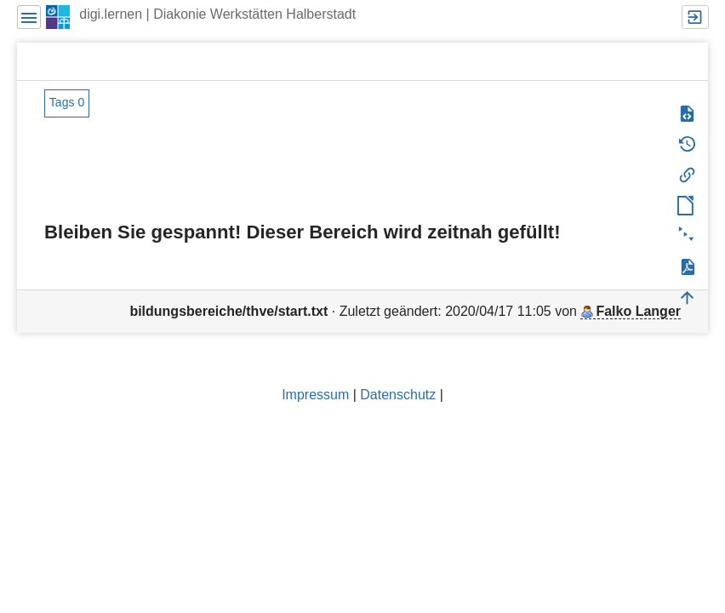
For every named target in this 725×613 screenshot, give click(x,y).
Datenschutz (398, 394)
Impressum (315, 394)
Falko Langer (638, 311)
